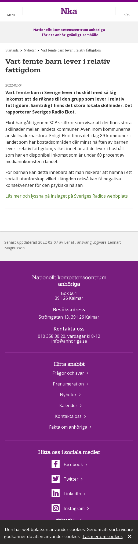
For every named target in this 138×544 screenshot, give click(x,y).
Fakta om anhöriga (68, 427)
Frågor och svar (68, 373)
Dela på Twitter (74, 217)
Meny (11, 15)
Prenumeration (68, 384)
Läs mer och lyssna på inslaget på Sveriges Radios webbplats (66, 196)
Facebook (67, 464)
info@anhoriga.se (69, 341)
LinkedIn (66, 494)
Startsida (12, 50)
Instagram (68, 508)
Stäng (130, 537)
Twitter (65, 479)
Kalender (68, 405)
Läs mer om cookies (103, 536)
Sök (127, 15)
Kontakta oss (68, 416)
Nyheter (30, 50)
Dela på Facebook (62, 217)
